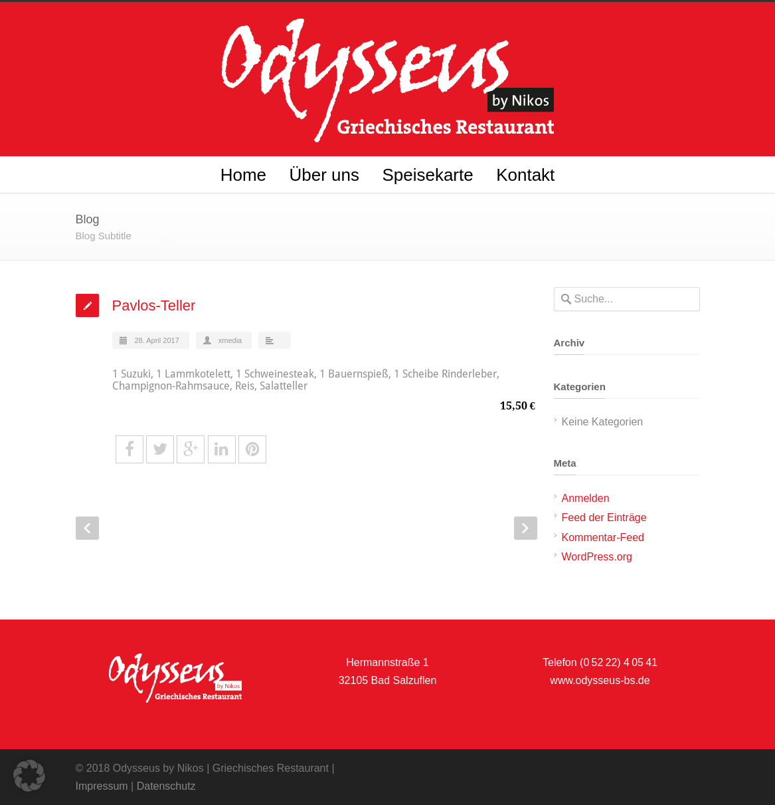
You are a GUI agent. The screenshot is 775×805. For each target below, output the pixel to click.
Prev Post (87, 528)
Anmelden (586, 498)
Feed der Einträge (604, 517)
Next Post (525, 528)
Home (243, 175)
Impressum (102, 786)
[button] (29, 776)
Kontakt (525, 175)
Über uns (324, 175)
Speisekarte (427, 175)
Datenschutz (166, 786)
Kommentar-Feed (603, 537)
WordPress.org (597, 556)
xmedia (230, 340)
